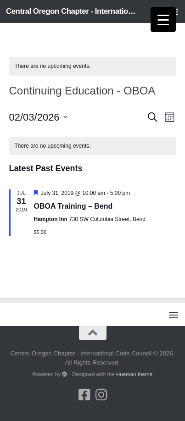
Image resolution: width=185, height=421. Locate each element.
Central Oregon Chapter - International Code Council (72, 11)
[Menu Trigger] (163, 19)
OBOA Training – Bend (73, 206)
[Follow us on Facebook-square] (84, 394)
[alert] (92, 66)
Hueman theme (134, 374)
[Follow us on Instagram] (101, 394)
